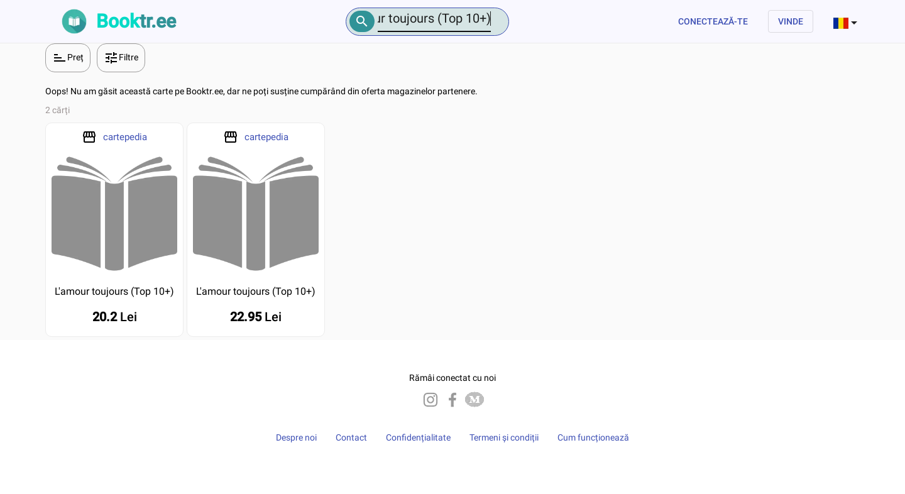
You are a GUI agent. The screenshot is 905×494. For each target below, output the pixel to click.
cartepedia (125, 137)
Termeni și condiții (504, 437)
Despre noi (296, 437)
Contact (351, 437)
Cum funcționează (593, 437)
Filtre (121, 57)
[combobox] (846, 21)
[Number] (434, 18)
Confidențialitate (418, 437)
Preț (68, 57)
